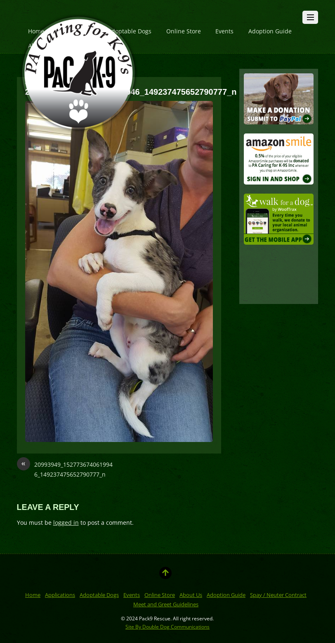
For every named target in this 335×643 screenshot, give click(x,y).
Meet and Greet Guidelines (165, 604)
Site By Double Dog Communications (167, 626)
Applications (60, 595)
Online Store (183, 31)
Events (224, 31)
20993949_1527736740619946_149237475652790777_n (65, 469)
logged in (66, 522)
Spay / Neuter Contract (278, 595)
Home (32, 595)
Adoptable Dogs (99, 595)
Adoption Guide (270, 31)
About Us (190, 595)
